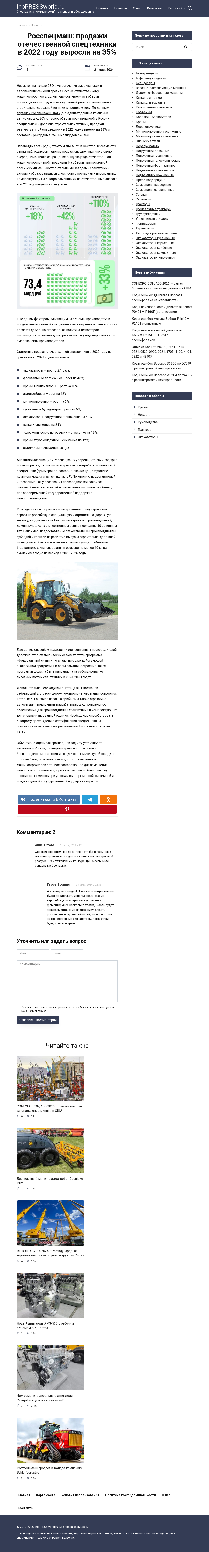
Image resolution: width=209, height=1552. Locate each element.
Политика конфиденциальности (130, 1495)
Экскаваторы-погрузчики (155, 257)
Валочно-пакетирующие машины (161, 88)
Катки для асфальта (150, 102)
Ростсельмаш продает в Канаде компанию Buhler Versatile (49, 1470)
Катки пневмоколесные (154, 107)
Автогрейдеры (147, 73)
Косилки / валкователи (153, 117)
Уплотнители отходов (152, 219)
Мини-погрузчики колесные (157, 136)
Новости (120, 8)
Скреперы (143, 199)
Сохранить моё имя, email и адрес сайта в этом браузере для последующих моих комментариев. (67, 1009)
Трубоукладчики (148, 214)
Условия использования (80, 1495)
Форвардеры (146, 223)
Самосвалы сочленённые (155, 190)
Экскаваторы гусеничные (155, 238)
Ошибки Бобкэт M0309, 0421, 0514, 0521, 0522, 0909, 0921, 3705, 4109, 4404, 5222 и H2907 (162, 351)
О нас (137, 8)
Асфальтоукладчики (151, 78)
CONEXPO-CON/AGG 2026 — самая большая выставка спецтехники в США (49, 1108)
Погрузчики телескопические (158, 160)
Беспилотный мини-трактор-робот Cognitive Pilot (50, 1181)
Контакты (154, 8)
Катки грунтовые (149, 98)
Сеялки (141, 194)
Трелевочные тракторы (153, 209)
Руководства (148, 422)
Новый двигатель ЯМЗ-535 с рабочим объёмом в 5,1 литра (45, 1325)
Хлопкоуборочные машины (157, 233)
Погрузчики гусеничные (154, 156)
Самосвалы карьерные (153, 185)
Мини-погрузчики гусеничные (158, 131)
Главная (102, 8)
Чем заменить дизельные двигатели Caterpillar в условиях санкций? (45, 1398)
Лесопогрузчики (148, 127)
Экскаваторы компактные (156, 253)
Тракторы (143, 204)
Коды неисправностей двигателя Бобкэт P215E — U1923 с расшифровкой (157, 335)
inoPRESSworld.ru (41, 6)
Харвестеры (145, 228)
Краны (141, 122)
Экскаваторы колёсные (154, 248)
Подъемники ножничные (155, 175)
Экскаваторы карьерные (155, 243)
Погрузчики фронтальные (155, 165)
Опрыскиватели (148, 141)
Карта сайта (176, 8)
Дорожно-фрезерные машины (159, 93)
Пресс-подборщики (150, 180)
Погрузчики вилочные (153, 151)
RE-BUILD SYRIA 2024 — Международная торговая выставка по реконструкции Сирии (50, 1253)
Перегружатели (147, 146)
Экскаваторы (148, 437)
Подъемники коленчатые (155, 170)
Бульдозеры (145, 83)
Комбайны (144, 112)
